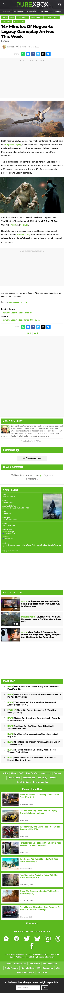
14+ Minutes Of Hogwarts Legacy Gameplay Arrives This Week (27, 31)
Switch (19, 508)
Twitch (13, 225)
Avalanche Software (9, 519)
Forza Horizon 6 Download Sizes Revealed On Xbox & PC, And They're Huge (34, 695)
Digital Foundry (11, 968)
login (40, 475)
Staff (21, 773)
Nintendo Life (20, 963)
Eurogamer (48, 968)
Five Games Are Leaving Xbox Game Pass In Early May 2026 (33, 735)
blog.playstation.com (17, 302)
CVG (39, 972)
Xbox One (5, 508)
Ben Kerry (13, 47)
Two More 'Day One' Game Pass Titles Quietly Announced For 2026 (30, 727)
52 (15, 639)
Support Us (46, 773)
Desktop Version (40, 782)
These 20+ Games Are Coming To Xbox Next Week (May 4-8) (31, 711)
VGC (58, 968)
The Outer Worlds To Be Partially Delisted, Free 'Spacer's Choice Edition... (31, 751)
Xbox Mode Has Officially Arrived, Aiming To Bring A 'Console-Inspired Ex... (33, 743)
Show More (32, 923)
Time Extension (50, 963)
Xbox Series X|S (7, 502)
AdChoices (20, 957)
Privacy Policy (14, 778)
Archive (53, 778)
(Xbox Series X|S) (17, 313)
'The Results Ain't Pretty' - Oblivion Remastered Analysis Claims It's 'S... (31, 703)
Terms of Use (29, 778)
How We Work (32, 773)
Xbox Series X (22, 17)
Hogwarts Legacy (51, 17)
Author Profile (27, 441)
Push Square (34, 963)
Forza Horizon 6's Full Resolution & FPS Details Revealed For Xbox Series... (31, 759)
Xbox (12, 17)
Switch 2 (13, 508)
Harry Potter (19, 22)
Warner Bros (6, 514)
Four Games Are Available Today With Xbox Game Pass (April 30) (33, 687)
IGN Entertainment (40, 954)
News (4, 17)
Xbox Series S (36, 17)
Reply (39, 441)
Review (21, 320)
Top (5, 773)
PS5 (27, 508)
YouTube (24, 225)
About (13, 773)
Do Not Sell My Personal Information (39, 957)
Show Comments (32, 458)
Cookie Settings (24, 782)
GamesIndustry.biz (25, 972)
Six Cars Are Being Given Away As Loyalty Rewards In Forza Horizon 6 (33, 719)
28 (15, 624)
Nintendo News (27, 968)
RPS (45, 972)
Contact (57, 773)
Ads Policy (42, 778)
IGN (38, 968)
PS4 (23, 508)
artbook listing (23, 234)
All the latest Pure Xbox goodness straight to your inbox (32, 982)
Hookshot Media (17, 954)
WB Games (6, 22)
